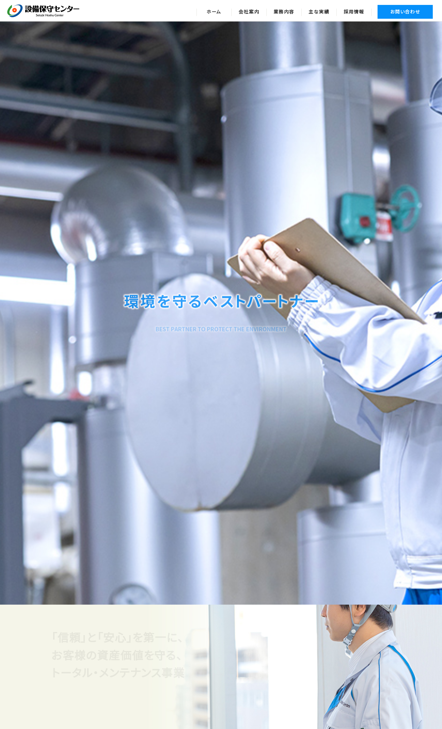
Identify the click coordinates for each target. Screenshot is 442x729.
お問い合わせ (405, 11)
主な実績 (318, 11)
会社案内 (248, 11)
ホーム (214, 11)
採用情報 (353, 11)
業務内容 (283, 11)
